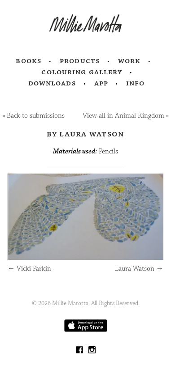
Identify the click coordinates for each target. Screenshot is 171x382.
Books (29, 61)
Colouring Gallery (81, 72)
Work (129, 61)
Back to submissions (36, 115)
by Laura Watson (86, 133)
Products (80, 61)
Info (135, 83)
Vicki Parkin (29, 268)
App (101, 83)
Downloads (52, 83)
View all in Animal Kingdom (123, 115)
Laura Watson (139, 268)
